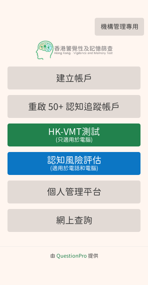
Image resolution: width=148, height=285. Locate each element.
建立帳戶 (74, 78)
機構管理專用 (120, 26)
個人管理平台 (74, 191)
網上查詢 (74, 220)
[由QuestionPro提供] (71, 255)
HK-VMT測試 (74, 135)
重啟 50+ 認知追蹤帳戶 (74, 106)
